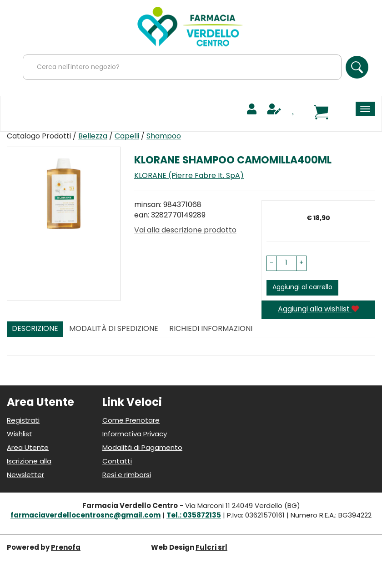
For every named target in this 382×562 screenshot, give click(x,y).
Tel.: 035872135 (193, 516)
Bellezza (92, 136)
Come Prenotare (131, 421)
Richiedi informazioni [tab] (210, 329)
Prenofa (65, 548)
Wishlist (19, 434)
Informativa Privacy (134, 434)
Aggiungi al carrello (302, 287)
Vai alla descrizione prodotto (185, 230)
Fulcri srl (211, 548)
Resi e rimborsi (126, 475)
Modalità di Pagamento (142, 448)
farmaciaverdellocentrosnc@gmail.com (85, 516)
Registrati (23, 421)
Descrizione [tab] (35, 329)
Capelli (127, 136)
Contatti (117, 461)
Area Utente (28, 448)
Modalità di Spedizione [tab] (113, 329)
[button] (271, 263)
